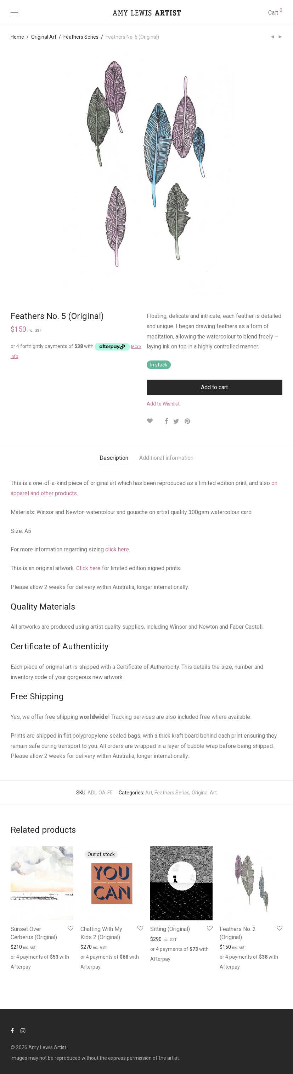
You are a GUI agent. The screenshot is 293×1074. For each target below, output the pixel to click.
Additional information (166, 458)
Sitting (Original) (170, 929)
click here (117, 549)
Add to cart (214, 387)
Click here (88, 568)
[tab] (114, 458)
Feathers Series (80, 37)
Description (114, 458)
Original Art (43, 37)
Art (148, 792)
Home (17, 37)
